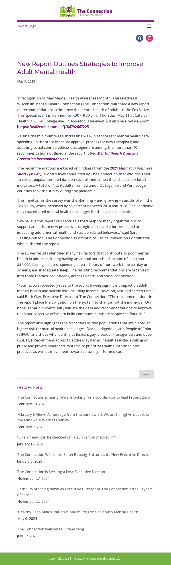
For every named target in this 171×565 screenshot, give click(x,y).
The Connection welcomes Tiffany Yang (50, 529)
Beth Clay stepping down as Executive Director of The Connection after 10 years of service (85, 491)
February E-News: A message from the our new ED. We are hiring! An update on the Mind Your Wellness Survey (84, 417)
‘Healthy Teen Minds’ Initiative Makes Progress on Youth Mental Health (77, 511)
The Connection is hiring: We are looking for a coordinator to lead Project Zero (83, 397)
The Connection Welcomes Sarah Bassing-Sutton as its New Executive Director (84, 454)
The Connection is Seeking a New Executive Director (61, 471)
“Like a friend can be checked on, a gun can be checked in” (66, 437)
